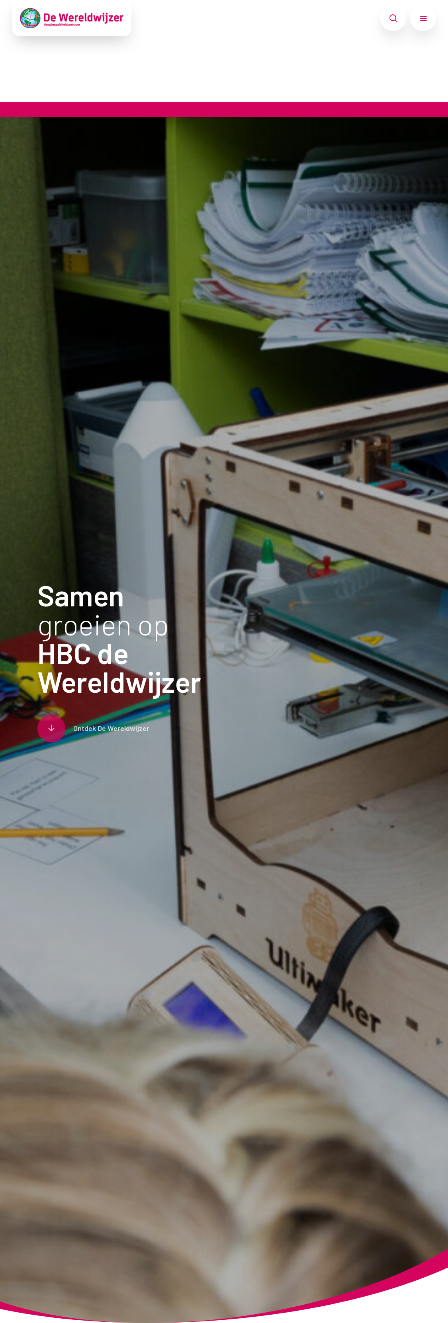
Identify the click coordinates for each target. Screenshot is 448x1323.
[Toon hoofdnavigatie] (423, 18)
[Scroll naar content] (93, 728)
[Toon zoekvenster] (393, 18)
